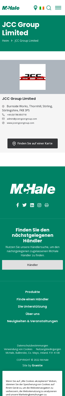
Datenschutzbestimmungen (32, 345)
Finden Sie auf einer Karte (32, 143)
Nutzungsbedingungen (48, 349)
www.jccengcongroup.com (20, 122)
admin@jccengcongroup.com (22, 118)
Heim (5, 41)
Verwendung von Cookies (18, 349)
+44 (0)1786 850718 (16, 114)
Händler (32, 265)
